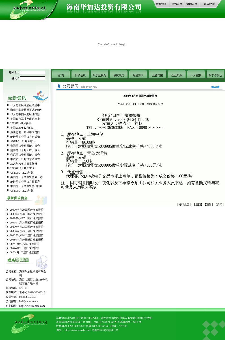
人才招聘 (196, 75)
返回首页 (191, 4)
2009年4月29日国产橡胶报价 (26, 209)
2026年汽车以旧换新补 (23, 163)
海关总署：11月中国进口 (25, 132)
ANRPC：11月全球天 (22, 141)
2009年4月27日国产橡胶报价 (26, 218)
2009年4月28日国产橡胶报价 (26, 214)
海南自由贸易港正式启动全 (26, 109)
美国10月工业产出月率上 (25, 118)
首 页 (61, 75)
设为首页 (176, 4)
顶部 (209, 204)
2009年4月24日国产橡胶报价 (26, 222)
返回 (198, 204)
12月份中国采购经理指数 (25, 114)
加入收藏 (209, 4)
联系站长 (161, 4)
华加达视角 (99, 75)
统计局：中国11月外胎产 (25, 181)
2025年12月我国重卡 (22, 168)
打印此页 (184, 204)
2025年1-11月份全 (20, 123)
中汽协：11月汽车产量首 (25, 159)
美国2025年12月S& (21, 127)
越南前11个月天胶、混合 (25, 150)
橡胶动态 (118, 75)
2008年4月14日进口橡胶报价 (26, 235)
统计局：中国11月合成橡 (25, 136)
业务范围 (157, 75)
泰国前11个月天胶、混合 (25, 145)
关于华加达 (215, 75)
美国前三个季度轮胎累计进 (26, 177)
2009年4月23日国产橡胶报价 (26, 226)
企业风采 (176, 75)
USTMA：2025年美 (21, 172)
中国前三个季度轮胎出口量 (26, 186)
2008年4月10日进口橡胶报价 (26, 239)
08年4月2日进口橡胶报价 (24, 248)
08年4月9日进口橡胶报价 (24, 243)
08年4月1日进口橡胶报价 (24, 252)
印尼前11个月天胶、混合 (25, 154)
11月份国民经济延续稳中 (25, 105)
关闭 (219, 204)
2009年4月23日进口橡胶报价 (26, 231)
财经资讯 (138, 75)
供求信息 (80, 75)
